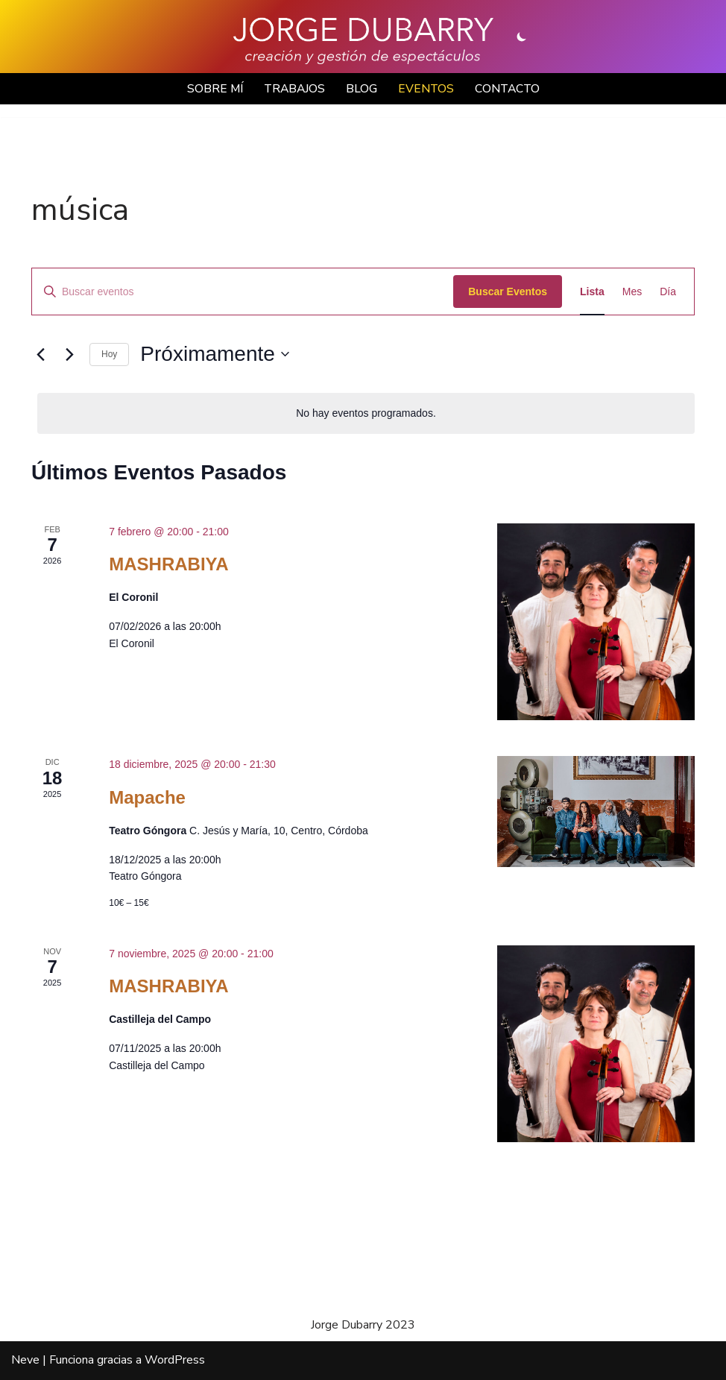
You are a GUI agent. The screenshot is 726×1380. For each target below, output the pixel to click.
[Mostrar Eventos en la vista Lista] (592, 291)
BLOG (362, 89)
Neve (25, 1360)
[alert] (366, 414)
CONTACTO (509, 89)
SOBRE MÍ (212, 89)
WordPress (175, 1360)
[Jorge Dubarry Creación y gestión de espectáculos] (363, 40)
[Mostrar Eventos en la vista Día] (668, 291)
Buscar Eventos (507, 291)
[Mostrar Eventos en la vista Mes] (632, 291)
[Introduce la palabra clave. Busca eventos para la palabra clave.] (242, 291)
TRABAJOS (294, 89)
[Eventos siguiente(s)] (69, 355)
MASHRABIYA (168, 565)
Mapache (147, 798)
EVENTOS (427, 89)
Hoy (109, 355)
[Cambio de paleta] (522, 36)
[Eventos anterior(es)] (40, 355)
